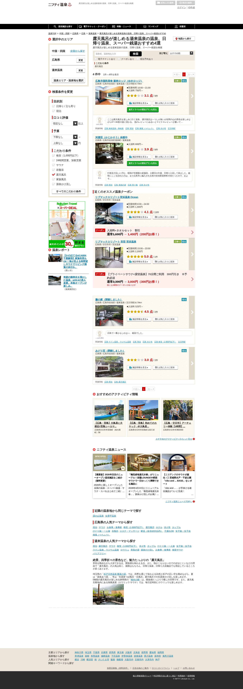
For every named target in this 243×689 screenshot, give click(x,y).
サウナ (102, 527)
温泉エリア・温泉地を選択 (68, 80)
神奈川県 (79, 652)
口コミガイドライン (161, 668)
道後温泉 (138, 656)
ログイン (181, 7)
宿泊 (95, 527)
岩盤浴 (60, 170)
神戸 (157, 659)
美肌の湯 (135, 550)
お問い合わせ (189, 668)
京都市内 (139, 659)
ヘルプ (176, 668)
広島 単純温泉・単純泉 (114, 128)
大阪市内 (129, 659)
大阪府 (128, 652)
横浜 (77, 659)
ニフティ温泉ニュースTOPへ (179, 501)
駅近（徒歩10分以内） (152, 531)
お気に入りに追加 (166, 103)
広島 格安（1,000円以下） (165, 342)
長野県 (144, 652)
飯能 (113, 659)
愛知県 (152, 652)
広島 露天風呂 (120, 382)
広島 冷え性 (161, 128)
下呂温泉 (115, 656)
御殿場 (120, 659)
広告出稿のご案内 (141, 668)
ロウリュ (124, 550)
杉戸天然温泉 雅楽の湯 (115, 574)
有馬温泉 (95, 656)
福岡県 (160, 652)
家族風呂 (61, 179)
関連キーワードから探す (61, 663)
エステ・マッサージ (129, 531)
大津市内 (149, 659)
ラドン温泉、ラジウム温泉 (106, 550)
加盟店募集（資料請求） (118, 668)
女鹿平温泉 (110, 516)
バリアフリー (99, 553)
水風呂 (115, 531)
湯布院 (157, 656)
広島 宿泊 (129, 128)
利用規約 (181, 676)
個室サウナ (177, 550)
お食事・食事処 (114, 527)
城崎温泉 (105, 656)
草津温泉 (79, 656)
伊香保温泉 (127, 656)
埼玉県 (88, 652)
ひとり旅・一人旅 (101, 531)
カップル (176, 527)
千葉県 (96, 652)
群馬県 (112, 652)
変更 (81, 60)
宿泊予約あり (146, 59)
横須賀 (89, 659)
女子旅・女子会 (183, 531)
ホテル (159, 527)
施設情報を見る (140, 103)
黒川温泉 (148, 656)
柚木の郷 (135, 579)
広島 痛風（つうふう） (144, 128)
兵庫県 (104, 652)
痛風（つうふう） (101, 535)
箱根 (87, 656)
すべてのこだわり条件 (68, 191)
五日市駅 (171, 128)
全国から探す (77, 51)
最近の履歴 (186, 3)
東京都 (120, 652)
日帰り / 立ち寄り (66, 106)
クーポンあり (127, 59)
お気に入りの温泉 (165, 3)
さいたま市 (103, 659)
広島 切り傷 (132, 185)
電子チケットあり (106, 59)
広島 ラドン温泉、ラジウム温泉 (117, 342)
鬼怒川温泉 (167, 656)
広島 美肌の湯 (120, 185)
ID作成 (191, 7)
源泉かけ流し (147, 550)
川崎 (83, 659)
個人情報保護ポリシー (142, 676)
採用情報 (191, 676)
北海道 (136, 652)
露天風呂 (150, 527)
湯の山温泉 (98, 516)
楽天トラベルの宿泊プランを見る (143, 109)
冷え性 (167, 527)
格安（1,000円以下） (134, 527)
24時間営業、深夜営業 (68, 160)
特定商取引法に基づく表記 (164, 676)
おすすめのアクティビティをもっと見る (174, 439)
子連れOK (169, 531)
